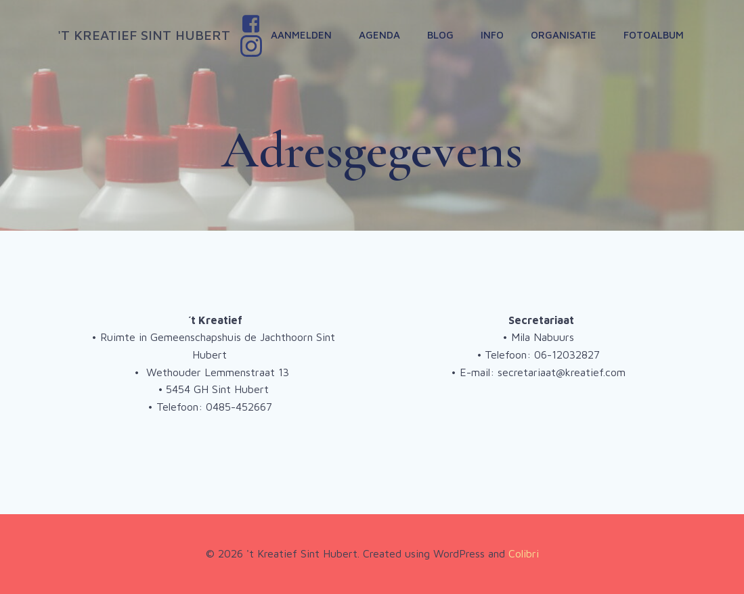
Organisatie (563, 35)
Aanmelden (301, 35)
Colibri (523, 553)
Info (492, 35)
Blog (440, 35)
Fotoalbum (653, 35)
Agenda (379, 35)
